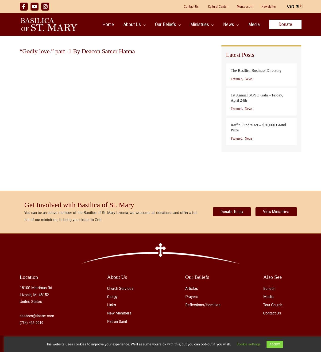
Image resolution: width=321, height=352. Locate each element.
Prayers (191, 297)
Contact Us (272, 313)
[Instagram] (45, 7)
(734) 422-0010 (33, 322)
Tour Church (272, 305)
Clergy (112, 297)
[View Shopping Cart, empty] (293, 6)
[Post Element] (261, 74)
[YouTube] (35, 7)
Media (268, 297)
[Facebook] (24, 7)
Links (111, 305)
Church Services (120, 288)
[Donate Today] (232, 211)
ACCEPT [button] (270, 344)
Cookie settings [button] (244, 344)
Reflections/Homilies (202, 305)
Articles (191, 288)
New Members (119, 313)
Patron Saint (117, 321)
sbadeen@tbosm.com (38, 316)
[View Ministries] (276, 211)
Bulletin (269, 288)
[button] (141, 24)
